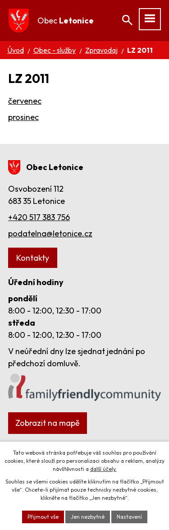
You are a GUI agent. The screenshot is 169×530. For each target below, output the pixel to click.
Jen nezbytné (88, 516)
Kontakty (32, 258)
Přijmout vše (43, 516)
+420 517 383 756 (39, 217)
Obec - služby (54, 50)
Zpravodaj (101, 50)
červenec (24, 101)
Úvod (15, 50)
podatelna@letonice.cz (50, 233)
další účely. (103, 468)
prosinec (23, 117)
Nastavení (129, 516)
